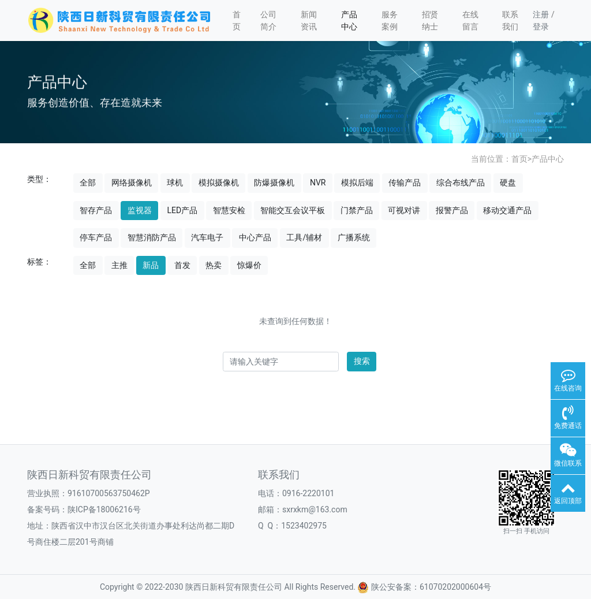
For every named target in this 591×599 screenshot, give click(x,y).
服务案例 (389, 20)
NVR (318, 182)
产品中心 (349, 20)
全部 (88, 182)
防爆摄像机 (274, 182)
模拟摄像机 (219, 182)
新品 (151, 265)
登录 (541, 26)
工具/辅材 (304, 237)
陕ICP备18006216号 (104, 509)
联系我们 (510, 20)
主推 (119, 265)
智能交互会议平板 (292, 210)
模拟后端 (357, 182)
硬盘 (508, 182)
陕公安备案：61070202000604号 (424, 586)
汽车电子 (207, 237)
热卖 (213, 265)
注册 (541, 14)
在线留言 (470, 20)
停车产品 (96, 237)
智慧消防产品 (152, 237)
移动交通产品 (507, 210)
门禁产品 (357, 210)
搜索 (362, 361)
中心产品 (255, 237)
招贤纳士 (430, 20)
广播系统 (354, 237)
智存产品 (96, 210)
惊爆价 (249, 265)
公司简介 (268, 20)
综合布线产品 (460, 182)
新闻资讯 (309, 20)
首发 (182, 265)
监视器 (140, 210)
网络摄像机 (131, 182)
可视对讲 (404, 210)
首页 (237, 20)
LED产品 (182, 210)
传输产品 (404, 182)
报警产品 (452, 210)
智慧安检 (229, 210)
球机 (175, 182)
